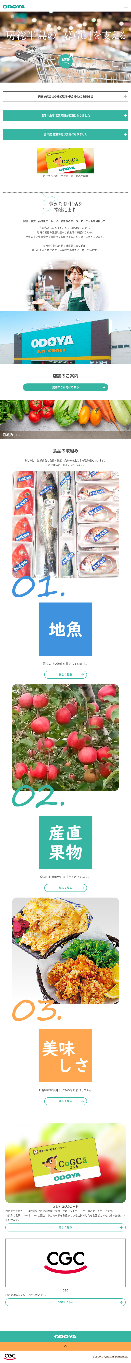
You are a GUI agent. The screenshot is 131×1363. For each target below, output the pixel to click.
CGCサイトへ (66, 1302)
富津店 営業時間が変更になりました (65, 134)
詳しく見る (65, 674)
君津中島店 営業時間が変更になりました (65, 115)
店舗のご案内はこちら (65, 387)
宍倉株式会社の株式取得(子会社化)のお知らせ (65, 96)
